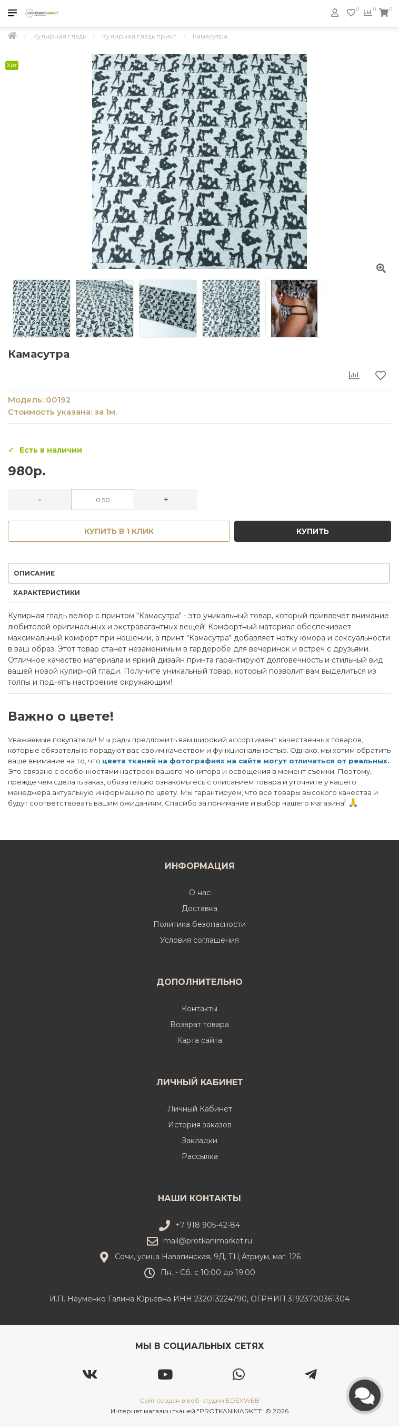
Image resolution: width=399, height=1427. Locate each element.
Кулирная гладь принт (139, 36)
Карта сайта (199, 1040)
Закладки (199, 1140)
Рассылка (200, 1156)
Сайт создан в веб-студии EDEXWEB (199, 1400)
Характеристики (46, 593)
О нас (200, 892)
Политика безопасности (199, 924)
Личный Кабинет (199, 1109)
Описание (34, 573)
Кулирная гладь (59, 36)
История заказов (200, 1124)
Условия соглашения (199, 940)
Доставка (199, 908)
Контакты (199, 1008)
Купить (312, 531)
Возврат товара (199, 1024)
